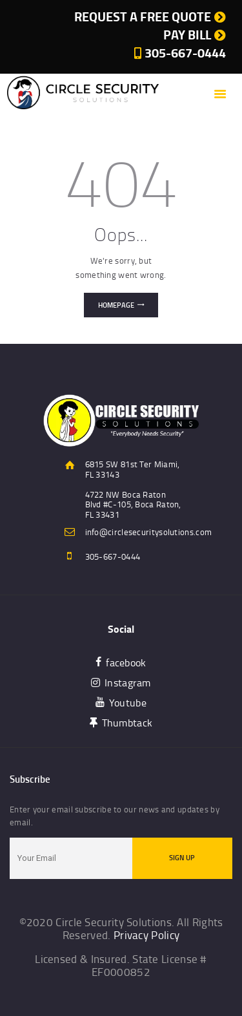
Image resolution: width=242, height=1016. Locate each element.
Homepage (116, 305)
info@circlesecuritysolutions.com (148, 532)
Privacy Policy (146, 934)
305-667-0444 (113, 556)
